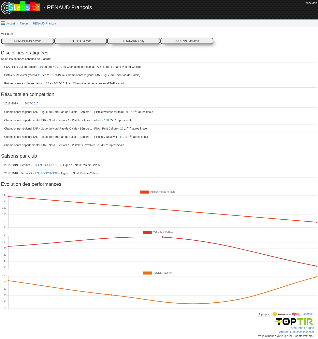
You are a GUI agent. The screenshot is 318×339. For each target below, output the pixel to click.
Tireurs (24, 23)
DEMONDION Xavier (27, 41)
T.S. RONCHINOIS (47, 173)
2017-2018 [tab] (31, 103)
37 (99, 145)
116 (40, 66)
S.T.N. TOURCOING (48, 165)
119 (40, 75)
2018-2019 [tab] (11, 103)
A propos (264, 314)
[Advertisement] (228, 10)
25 (121, 128)
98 (128, 112)
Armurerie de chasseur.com (296, 332)
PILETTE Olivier (80, 41)
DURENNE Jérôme (187, 41)
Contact (308, 314)
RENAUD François (45, 23)
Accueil (10, 23)
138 (46, 83)
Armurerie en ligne (302, 327)
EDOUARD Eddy (133, 41)
